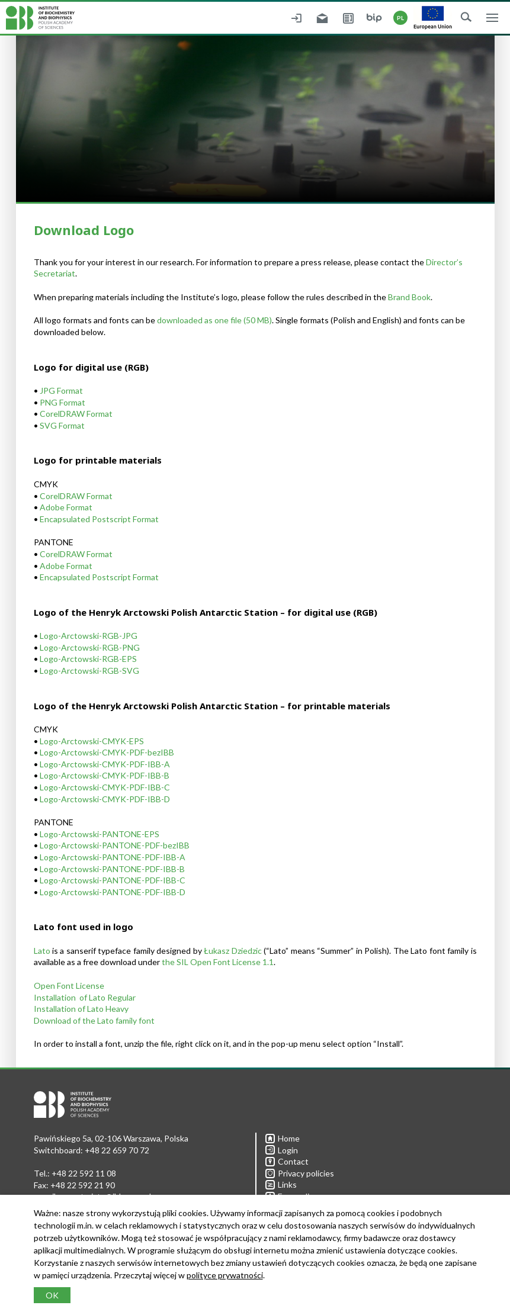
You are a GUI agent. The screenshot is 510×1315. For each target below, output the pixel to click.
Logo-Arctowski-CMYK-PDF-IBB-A (105, 764)
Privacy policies (299, 1173)
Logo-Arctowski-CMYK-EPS (92, 741)
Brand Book (409, 297)
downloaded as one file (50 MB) (214, 320)
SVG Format (62, 425)
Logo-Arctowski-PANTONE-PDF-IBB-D (112, 892)
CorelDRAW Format (76, 414)
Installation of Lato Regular (85, 997)
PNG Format (62, 402)
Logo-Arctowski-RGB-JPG (88, 636)
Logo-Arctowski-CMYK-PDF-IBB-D (105, 799)
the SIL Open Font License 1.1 (218, 962)
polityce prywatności (225, 1275)
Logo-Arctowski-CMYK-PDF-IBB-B (104, 775)
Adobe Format (66, 507)
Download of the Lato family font (94, 1020)
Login (281, 1150)
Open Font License (69, 985)
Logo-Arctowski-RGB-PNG (90, 647)
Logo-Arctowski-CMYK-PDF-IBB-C (105, 787)
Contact (287, 1161)
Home (282, 1138)
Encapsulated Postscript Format (99, 519)
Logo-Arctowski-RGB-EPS (88, 659)
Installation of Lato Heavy (81, 1009)
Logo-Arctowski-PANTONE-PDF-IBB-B (112, 869)
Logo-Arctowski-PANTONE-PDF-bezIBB (115, 845)
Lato (42, 951)
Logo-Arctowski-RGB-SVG (89, 670)
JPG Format (61, 390)
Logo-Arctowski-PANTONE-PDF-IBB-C (112, 880)
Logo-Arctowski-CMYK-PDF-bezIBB (107, 752)
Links (281, 1184)
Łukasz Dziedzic (232, 951)
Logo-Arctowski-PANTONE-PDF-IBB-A (112, 857)
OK (52, 1295)
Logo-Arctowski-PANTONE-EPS (99, 834)
